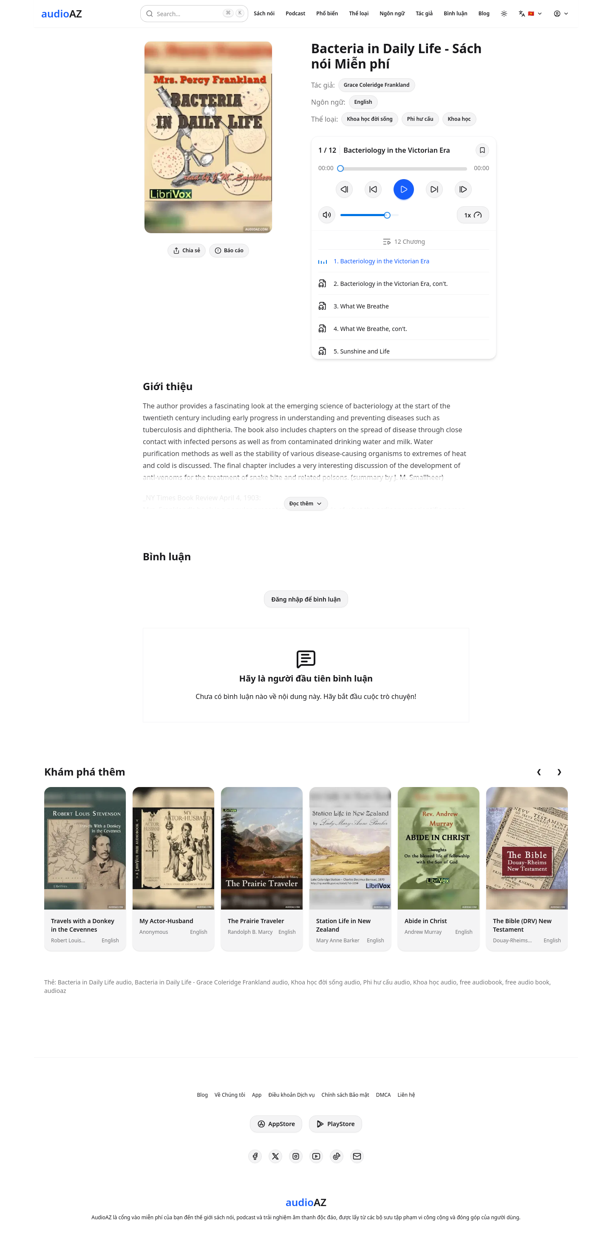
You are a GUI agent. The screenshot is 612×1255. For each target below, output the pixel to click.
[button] (530, 13)
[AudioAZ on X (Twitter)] (275, 1156)
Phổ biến (327, 13)
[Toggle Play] (404, 189)
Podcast (295, 13)
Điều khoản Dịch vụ (291, 1095)
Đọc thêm (306, 503)
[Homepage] (61, 13)
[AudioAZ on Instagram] (296, 1156)
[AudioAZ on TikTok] (336, 1156)
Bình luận (455, 13)
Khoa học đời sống (370, 119)
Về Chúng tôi (230, 1095)
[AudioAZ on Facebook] (255, 1156)
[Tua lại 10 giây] (373, 189)
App (256, 1095)
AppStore (276, 1124)
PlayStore (335, 1124)
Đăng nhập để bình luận (305, 599)
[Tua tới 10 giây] (434, 189)
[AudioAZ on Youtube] (316, 1156)
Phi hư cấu (420, 119)
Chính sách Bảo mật (345, 1095)
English (363, 102)
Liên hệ (406, 1095)
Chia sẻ (186, 250)
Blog (484, 13)
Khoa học (459, 119)
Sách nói (264, 13)
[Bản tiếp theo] (463, 189)
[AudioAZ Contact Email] (357, 1156)
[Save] (482, 150)
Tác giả (424, 13)
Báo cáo (229, 250)
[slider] (340, 168)
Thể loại (358, 13)
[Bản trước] (344, 189)
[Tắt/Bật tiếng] (326, 214)
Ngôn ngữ (392, 13)
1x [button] (473, 215)
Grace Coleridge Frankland (377, 84)
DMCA (383, 1095)
